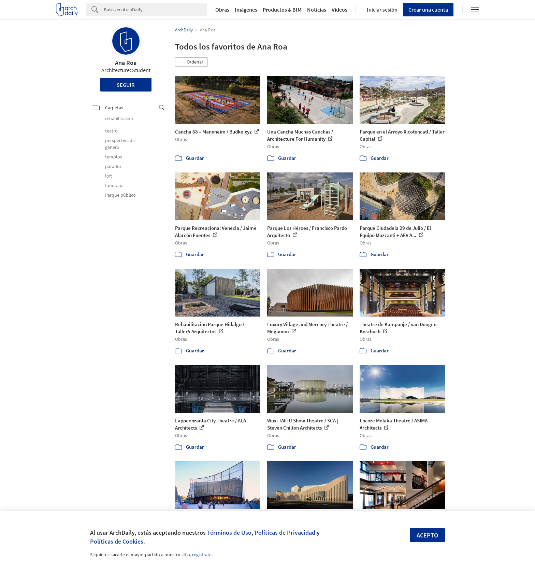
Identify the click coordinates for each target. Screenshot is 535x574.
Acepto (427, 535)
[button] (191, 62)
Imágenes (246, 9)
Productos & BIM (282, 9)
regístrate (202, 554)
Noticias (316, 9)
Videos (339, 9)
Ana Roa (125, 63)
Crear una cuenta (428, 9)
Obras (222, 9)
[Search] (155, 9)
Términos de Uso (229, 532)
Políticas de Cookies (116, 541)
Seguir (126, 84)
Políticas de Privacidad (285, 532)
